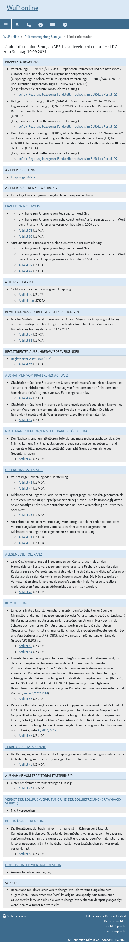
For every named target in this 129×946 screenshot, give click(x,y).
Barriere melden (115, 920)
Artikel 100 (26, 300)
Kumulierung (16, 603)
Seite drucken (14, 915)
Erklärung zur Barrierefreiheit (106, 915)
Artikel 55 (25, 735)
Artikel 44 (25, 488)
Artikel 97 (25, 397)
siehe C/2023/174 (36, 693)
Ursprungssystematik (24, 469)
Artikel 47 (25, 515)
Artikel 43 (25, 458)
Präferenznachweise (23, 205)
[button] (6, 24)
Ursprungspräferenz (24, 177)
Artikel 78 (25, 230)
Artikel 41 (25, 482)
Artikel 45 (25, 543)
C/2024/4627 (47, 730)
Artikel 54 (25, 651)
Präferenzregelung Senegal (43, 36)
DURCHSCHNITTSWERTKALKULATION (33, 864)
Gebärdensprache (114, 930)
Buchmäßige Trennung (25, 821)
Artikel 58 (25, 853)
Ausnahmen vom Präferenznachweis (37, 375)
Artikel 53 (25, 645)
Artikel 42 (25, 764)
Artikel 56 (25, 698)
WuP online (22, 7)
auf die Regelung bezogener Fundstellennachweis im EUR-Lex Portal (65, 94)
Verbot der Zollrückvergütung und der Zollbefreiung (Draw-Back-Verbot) (63, 801)
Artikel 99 (25, 294)
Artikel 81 (25, 340)
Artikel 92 (25, 236)
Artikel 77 (25, 265)
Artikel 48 (25, 591)
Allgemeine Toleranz (23, 554)
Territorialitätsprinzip (25, 746)
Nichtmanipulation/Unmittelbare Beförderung (46, 431)
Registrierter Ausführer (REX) (31, 358)
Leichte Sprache (115, 925)
